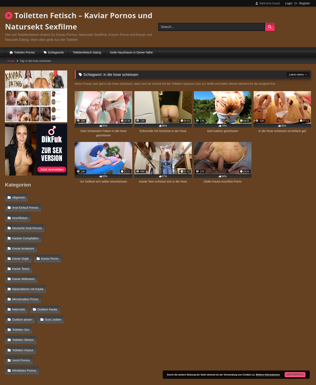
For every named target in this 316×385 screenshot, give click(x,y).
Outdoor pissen (22, 296)
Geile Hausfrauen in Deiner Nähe (131, 52)
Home (11, 60)
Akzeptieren (295, 374)
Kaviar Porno (20, 251)
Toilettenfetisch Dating (87, 52)
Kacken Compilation (25, 233)
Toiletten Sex (20, 304)
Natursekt (56, 278)
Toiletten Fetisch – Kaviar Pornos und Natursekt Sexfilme (78, 21)
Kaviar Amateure (23, 242)
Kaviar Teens (49, 251)
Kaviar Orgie (54, 242)
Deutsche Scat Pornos (27, 224)
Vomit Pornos (21, 322)
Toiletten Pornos (24, 52)
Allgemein (18, 197)
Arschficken (19, 215)
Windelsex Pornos (24, 331)
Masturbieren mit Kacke (27, 269)
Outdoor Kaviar (22, 287)
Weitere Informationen (268, 374)
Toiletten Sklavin (51, 304)
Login (288, 3)
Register (304, 3)
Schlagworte (56, 52)
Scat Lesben (52, 296)
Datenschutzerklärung (185, 367)
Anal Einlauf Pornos (25, 206)
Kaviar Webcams (23, 260)
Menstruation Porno (25, 278)
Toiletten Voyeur (22, 314)
